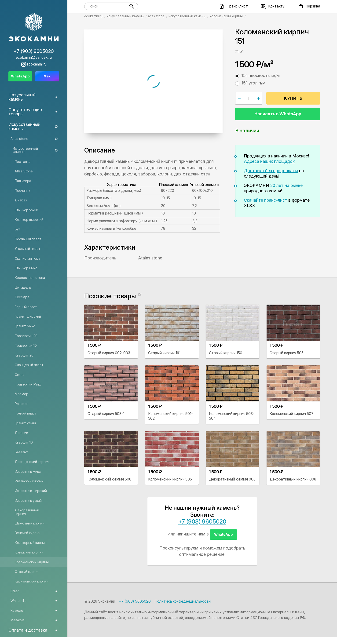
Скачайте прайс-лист (265, 200)
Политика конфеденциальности (182, 601)
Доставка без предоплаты (271, 170)
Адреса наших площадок (269, 161)
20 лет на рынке (286, 185)
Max (47, 76)
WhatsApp (223, 534)
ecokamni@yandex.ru (34, 57)
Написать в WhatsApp (277, 113)
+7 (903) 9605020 (202, 521)
